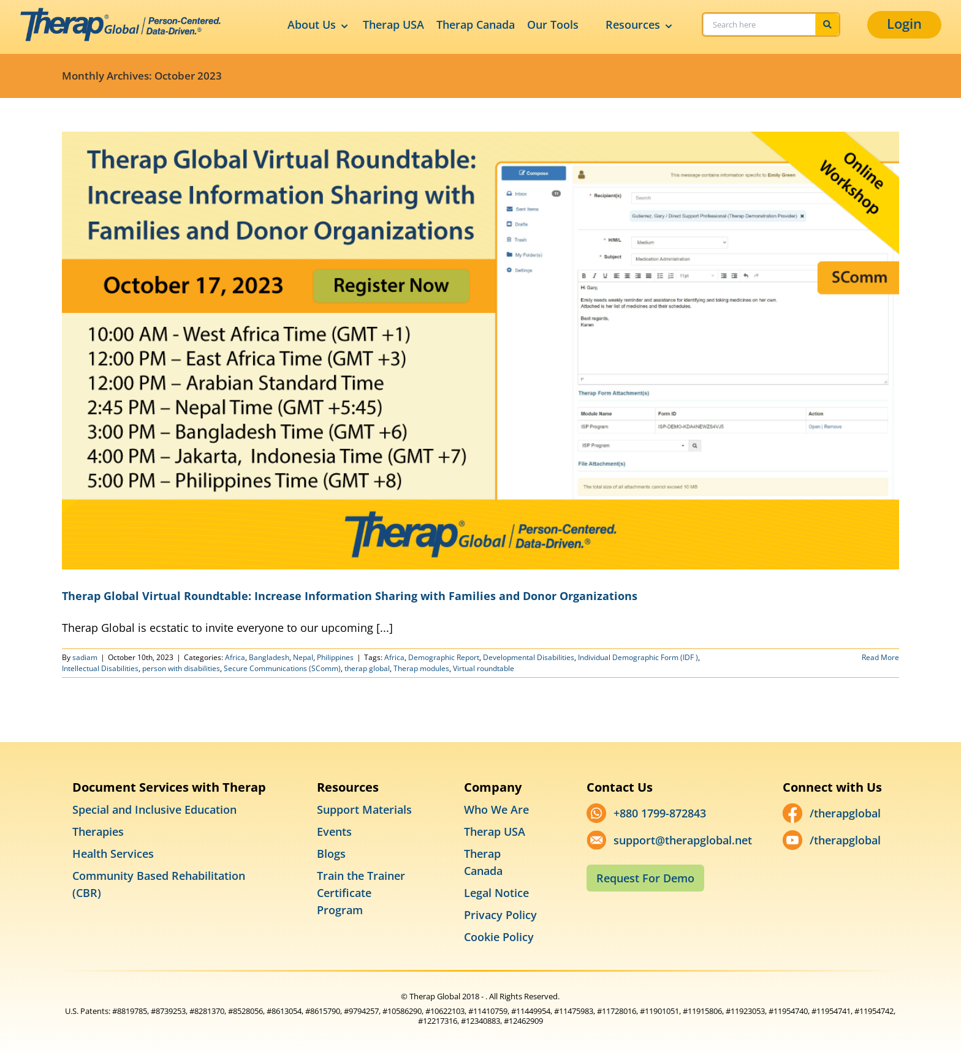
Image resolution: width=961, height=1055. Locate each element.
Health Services (113, 853)
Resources (640, 25)
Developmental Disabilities (528, 657)
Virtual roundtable (483, 668)
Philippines (335, 657)
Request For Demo (645, 878)
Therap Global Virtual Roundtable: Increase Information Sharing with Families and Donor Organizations (349, 595)
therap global (367, 668)
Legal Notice (496, 892)
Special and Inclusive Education (154, 809)
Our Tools (553, 24)
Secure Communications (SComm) (282, 668)
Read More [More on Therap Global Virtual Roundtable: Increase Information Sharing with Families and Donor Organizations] (880, 657)
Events (334, 831)
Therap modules (421, 668)
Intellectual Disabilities (100, 668)
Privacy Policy (500, 914)
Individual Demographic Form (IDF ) (638, 657)
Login (904, 23)
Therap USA (393, 24)
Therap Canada (475, 24)
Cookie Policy (499, 936)
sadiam (84, 657)
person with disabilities (181, 668)
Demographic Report (443, 657)
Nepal (303, 657)
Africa (235, 657)
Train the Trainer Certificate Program (361, 892)
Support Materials (364, 809)
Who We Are (496, 809)
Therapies (98, 831)
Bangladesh (269, 657)
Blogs (331, 853)
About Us (319, 25)
